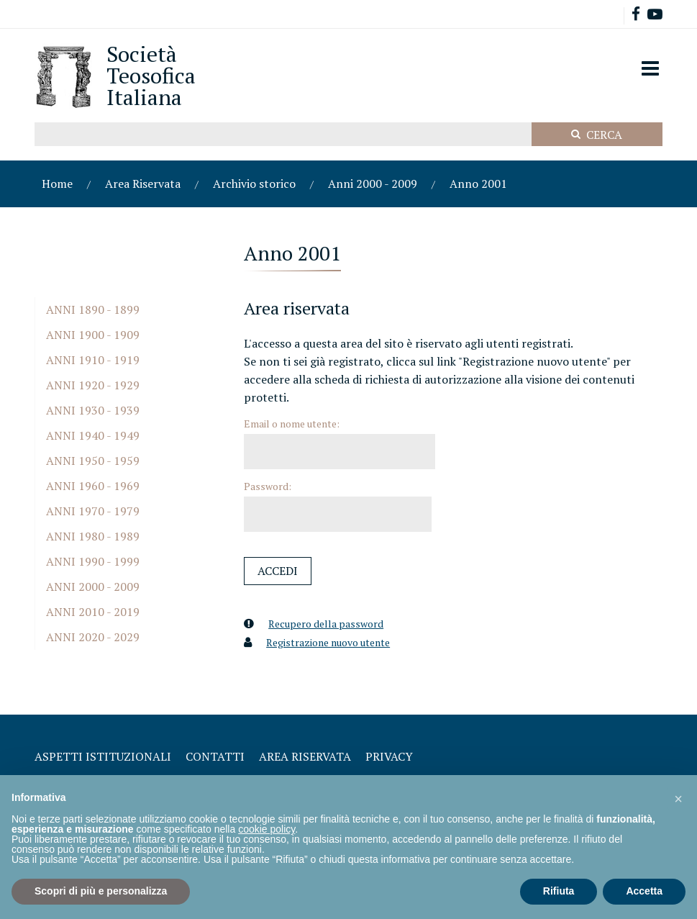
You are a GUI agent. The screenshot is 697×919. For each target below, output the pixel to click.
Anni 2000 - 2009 (372, 183)
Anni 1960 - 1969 (93, 486)
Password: (267, 486)
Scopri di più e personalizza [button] (101, 891)
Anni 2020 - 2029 (93, 637)
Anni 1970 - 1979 (93, 511)
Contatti (215, 756)
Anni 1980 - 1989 (93, 536)
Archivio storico (254, 183)
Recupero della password (325, 623)
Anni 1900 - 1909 (93, 335)
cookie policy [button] (266, 829)
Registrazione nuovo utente (328, 642)
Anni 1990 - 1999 (93, 561)
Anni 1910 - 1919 (93, 360)
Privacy (389, 756)
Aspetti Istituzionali (103, 756)
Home (57, 183)
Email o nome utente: (292, 423)
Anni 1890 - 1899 (93, 309)
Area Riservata (143, 183)
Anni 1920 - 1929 (93, 385)
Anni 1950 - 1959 (93, 460)
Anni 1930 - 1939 (93, 410)
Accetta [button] (644, 891)
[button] (678, 798)
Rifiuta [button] (559, 891)
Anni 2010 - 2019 (93, 612)
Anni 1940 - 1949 (93, 435)
